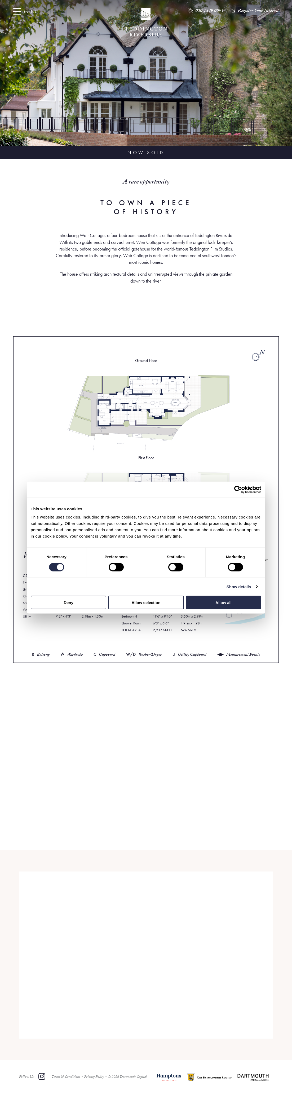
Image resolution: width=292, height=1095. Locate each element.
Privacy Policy (94, 1077)
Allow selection (145, 602)
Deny (68, 602)
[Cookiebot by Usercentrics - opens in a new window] (238, 489)
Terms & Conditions (65, 1077)
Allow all (223, 602)
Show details (239, 586)
